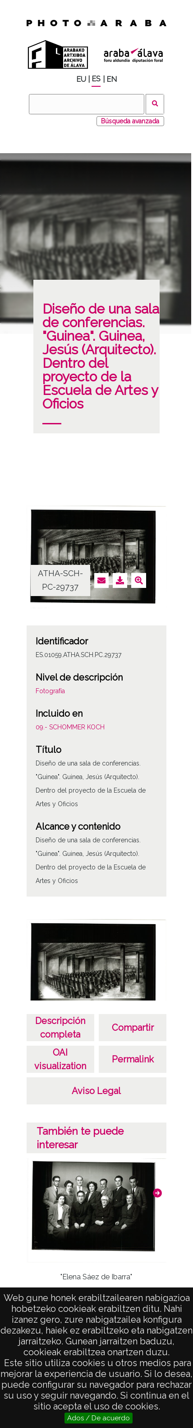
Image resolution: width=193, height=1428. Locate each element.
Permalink (133, 1059)
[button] (157, 1193)
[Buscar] (86, 104)
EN (111, 79)
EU (81, 79)
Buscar (155, 104)
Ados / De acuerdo (98, 1418)
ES (96, 79)
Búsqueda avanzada (130, 121)
